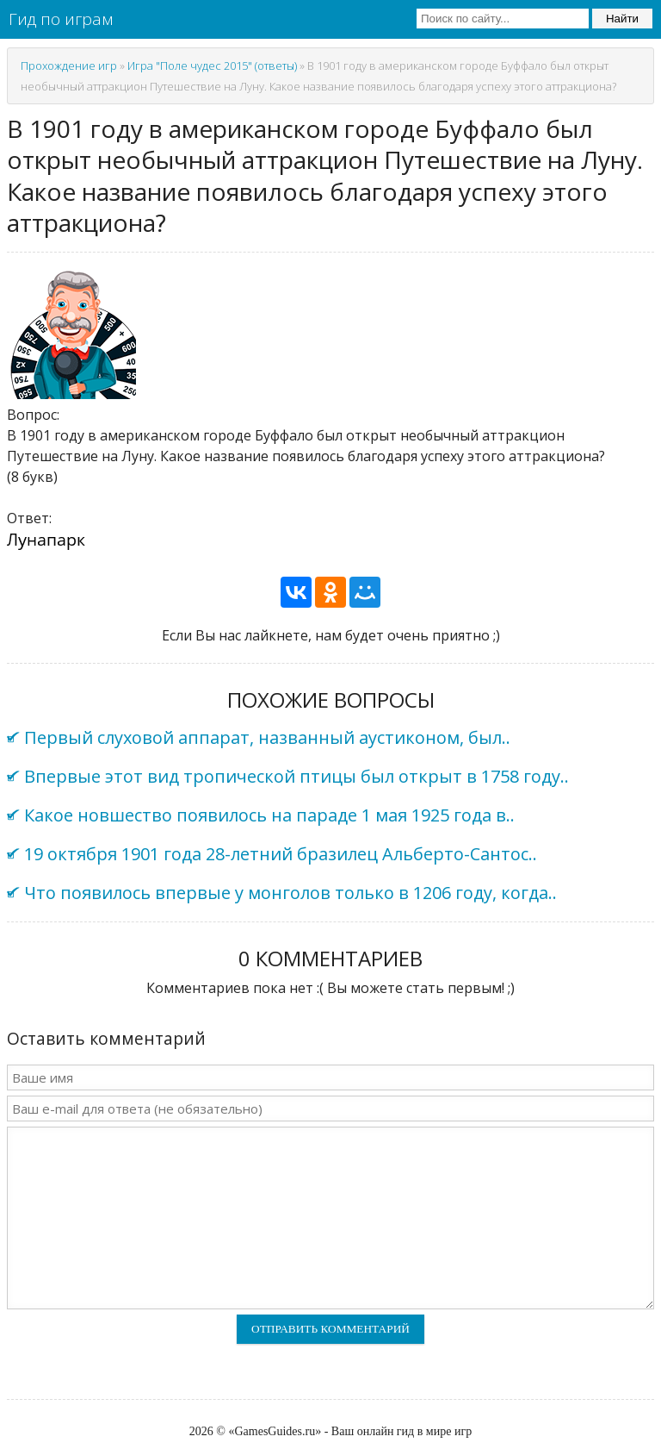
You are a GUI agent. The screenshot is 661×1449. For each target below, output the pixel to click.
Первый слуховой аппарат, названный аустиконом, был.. (267, 737)
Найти (622, 18)
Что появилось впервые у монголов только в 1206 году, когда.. (290, 892)
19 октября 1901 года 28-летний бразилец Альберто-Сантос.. (280, 853)
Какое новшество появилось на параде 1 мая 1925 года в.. (269, 815)
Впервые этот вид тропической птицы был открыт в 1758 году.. (296, 776)
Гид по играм (61, 19)
